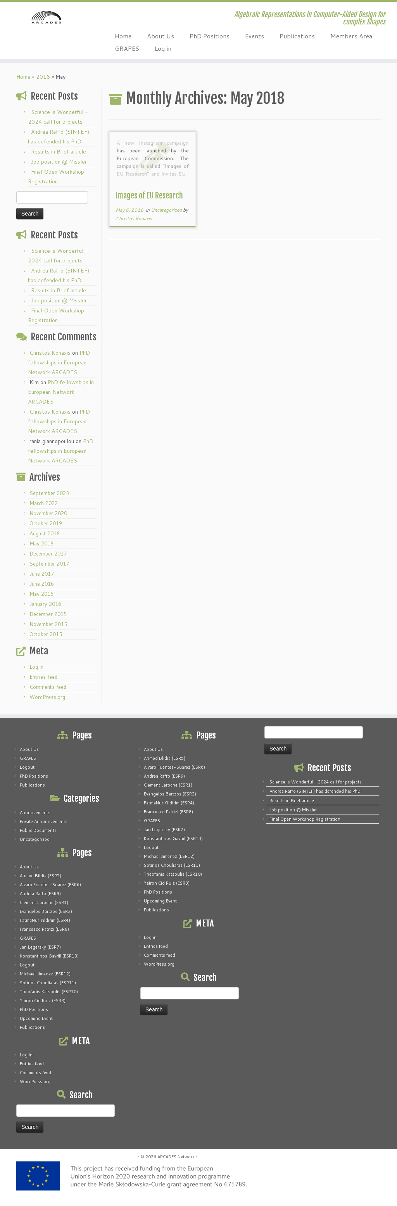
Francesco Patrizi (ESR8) (44, 929)
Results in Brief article (58, 151)
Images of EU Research (149, 195)
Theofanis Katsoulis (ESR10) (49, 992)
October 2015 (45, 634)
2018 (43, 77)
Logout (27, 767)
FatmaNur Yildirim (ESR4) (45, 920)
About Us (160, 35)
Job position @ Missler (59, 162)
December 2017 (48, 553)
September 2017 (49, 563)
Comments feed (47, 686)
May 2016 (41, 593)
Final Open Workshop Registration (304, 819)
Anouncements (35, 812)
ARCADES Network (176, 1157)
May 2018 (41, 543)
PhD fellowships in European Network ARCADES (59, 362)
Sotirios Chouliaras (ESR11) (48, 983)
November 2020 (48, 513)
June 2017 (41, 573)
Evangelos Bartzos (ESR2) (46, 911)
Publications (297, 35)
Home (123, 35)
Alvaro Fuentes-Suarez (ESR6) (50, 885)
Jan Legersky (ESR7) (40, 947)
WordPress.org (47, 697)
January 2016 (45, 603)
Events (254, 35)
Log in (163, 48)
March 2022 (43, 503)
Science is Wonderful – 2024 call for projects (315, 782)
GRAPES (127, 48)
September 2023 (49, 493)
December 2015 (48, 614)
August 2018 (44, 533)
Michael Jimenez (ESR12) (45, 974)
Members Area (351, 35)
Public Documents (38, 830)
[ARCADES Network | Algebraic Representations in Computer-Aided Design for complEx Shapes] (46, 25)
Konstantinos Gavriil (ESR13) (49, 956)
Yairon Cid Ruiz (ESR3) (43, 1000)
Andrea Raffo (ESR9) (40, 893)
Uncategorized (167, 210)
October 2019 (45, 523)
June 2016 (41, 583)
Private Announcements (43, 821)
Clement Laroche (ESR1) (44, 902)
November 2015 (48, 624)
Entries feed (43, 676)
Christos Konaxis (50, 353)
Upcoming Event (36, 1018)
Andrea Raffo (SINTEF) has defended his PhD (315, 791)
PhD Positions (210, 35)
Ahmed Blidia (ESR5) (40, 876)
